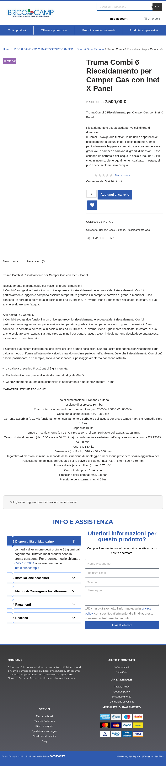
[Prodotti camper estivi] (143, 30)
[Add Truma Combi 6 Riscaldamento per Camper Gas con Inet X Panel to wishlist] (92, 208)
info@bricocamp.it (26, 583)
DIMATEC (98, 242)
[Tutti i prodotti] (17, 30)
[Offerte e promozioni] (54, 30)
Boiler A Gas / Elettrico (90, 49)
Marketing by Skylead (128, 772)
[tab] (37, 266)
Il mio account (117, 18)
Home (6, 49)
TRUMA (111, 242)
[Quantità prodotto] (91, 197)
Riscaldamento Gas (141, 233)
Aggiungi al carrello (115, 198)
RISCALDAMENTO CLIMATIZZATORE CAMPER (43, 49)
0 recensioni (122, 178)
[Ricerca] (157, 6)
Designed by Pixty (153, 772)
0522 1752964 (24, 578)
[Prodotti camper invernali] (98, 30)
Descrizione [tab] (11, 266)
